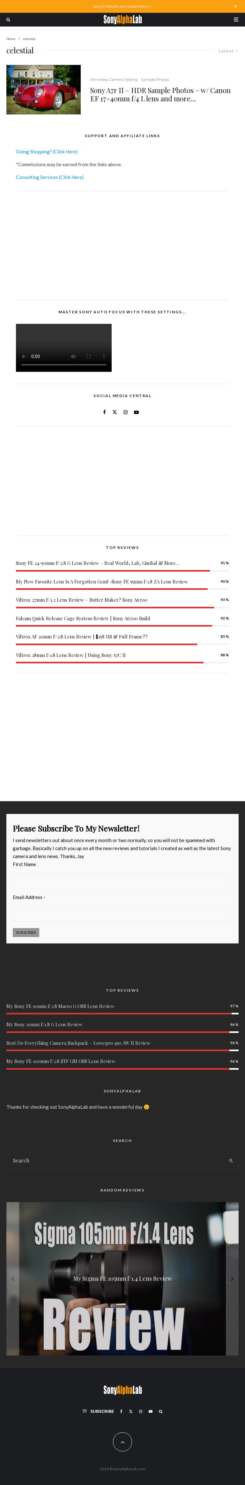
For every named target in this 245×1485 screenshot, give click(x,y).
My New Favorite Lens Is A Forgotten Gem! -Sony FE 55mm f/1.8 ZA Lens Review (102, 581)
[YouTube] (150, 1411)
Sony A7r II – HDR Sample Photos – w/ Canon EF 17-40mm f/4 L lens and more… (160, 94)
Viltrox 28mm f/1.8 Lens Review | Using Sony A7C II (71, 655)
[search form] (115, 1160)
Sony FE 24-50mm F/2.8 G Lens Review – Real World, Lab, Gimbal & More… (97, 563)
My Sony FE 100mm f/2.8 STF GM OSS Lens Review (60, 1061)
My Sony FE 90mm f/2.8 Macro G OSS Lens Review (60, 1006)
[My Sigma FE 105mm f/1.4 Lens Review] (122, 1279)
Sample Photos (155, 79)
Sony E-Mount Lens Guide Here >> (122, 6)
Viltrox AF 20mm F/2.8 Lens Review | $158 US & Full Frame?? (82, 636)
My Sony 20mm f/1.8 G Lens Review (44, 1024)
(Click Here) (65, 151)
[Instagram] (140, 1411)
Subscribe (26, 932)
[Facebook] (121, 1411)
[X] (131, 1411)
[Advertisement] (122, 245)
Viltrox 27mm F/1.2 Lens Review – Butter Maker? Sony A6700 (81, 600)
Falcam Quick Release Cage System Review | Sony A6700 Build (83, 618)
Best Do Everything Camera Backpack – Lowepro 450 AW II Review (78, 1043)
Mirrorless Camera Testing (114, 79)
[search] (231, 1160)
